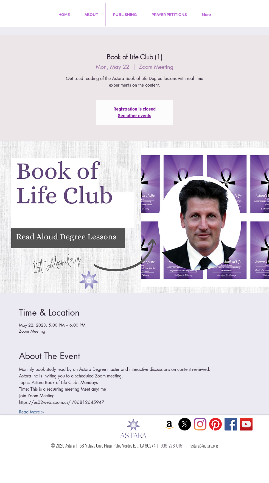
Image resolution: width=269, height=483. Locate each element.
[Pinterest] (215, 424)
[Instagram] (200, 424)
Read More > (31, 412)
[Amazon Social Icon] (169, 424)
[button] (91, 14)
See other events (134, 115)
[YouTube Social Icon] (246, 424)
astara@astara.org (204, 445)
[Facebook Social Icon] (231, 424)
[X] (184, 424)
